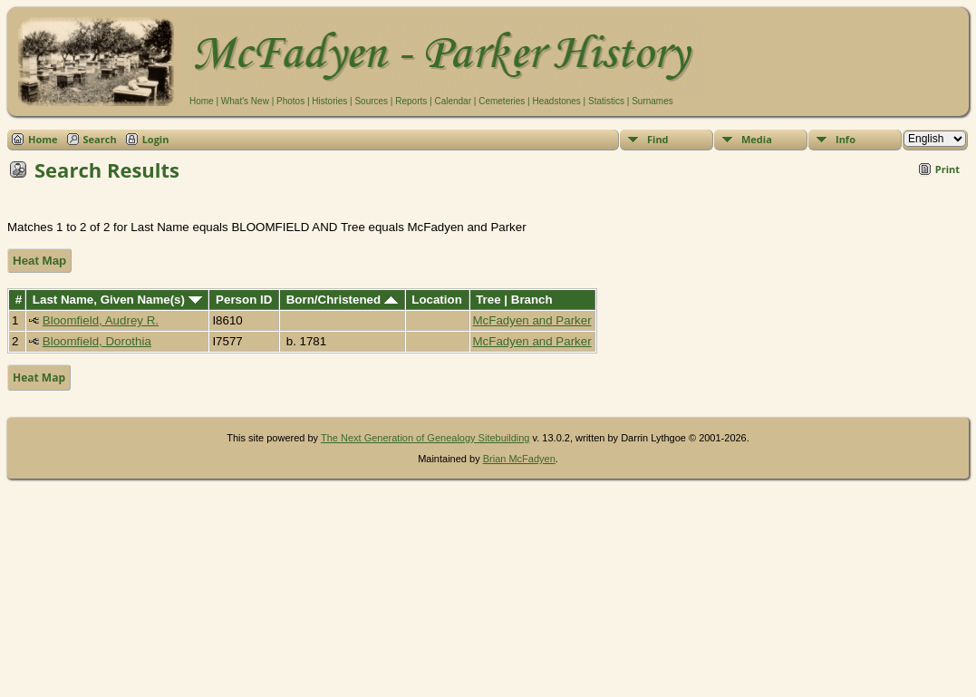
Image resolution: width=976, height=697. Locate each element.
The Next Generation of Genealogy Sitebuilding (425, 437)
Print (947, 169)
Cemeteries (501, 101)
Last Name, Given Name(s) (117, 299)
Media (756, 139)
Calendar (452, 101)
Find (658, 139)
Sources (371, 101)
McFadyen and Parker (532, 320)
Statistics (606, 101)
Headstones (556, 101)
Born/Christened (342, 299)
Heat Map (39, 260)
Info (845, 139)
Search (100, 139)
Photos (290, 101)
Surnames (652, 101)
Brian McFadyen (519, 458)
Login (155, 139)
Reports (411, 101)
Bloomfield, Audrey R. (101, 320)
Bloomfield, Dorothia (97, 341)
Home (201, 101)
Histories (329, 101)
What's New (245, 101)
